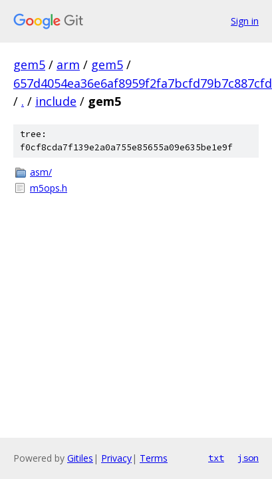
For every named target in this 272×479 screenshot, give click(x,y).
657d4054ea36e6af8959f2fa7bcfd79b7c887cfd (142, 83)
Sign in (245, 21)
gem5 (29, 65)
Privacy (116, 458)
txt (216, 458)
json (248, 458)
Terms (154, 458)
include (55, 101)
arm (68, 65)
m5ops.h (48, 188)
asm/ (41, 172)
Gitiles (80, 458)
